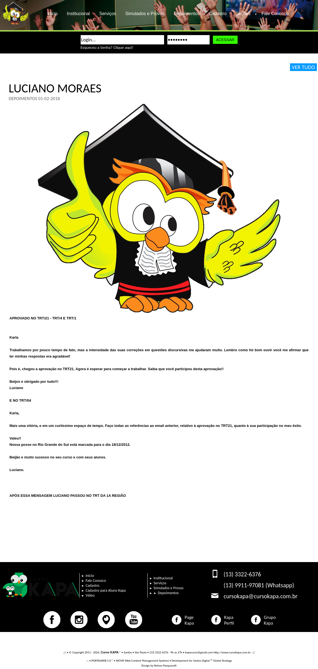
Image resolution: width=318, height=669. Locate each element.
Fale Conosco (275, 13)
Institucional (78, 13)
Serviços (108, 13)
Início (52, 13)
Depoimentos (186, 13)
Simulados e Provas (145, 13)
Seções (245, 13)
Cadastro (217, 13)
